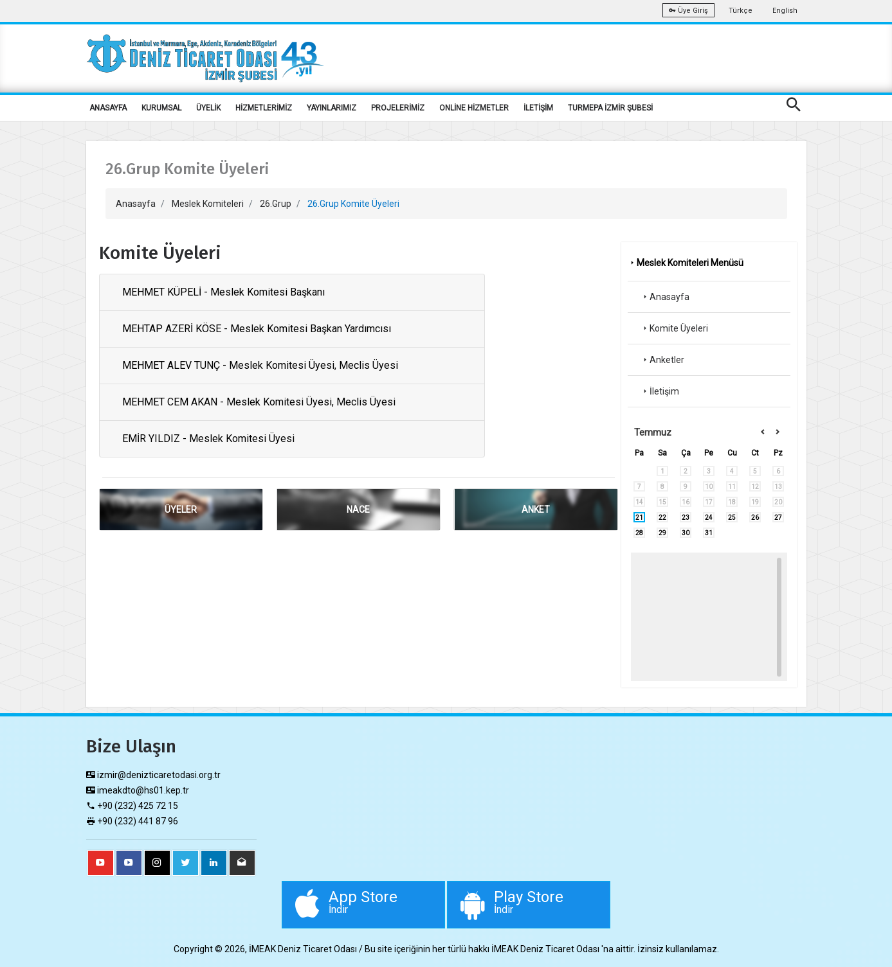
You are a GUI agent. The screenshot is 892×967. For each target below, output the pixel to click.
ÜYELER (181, 509)
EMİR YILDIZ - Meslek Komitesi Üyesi (208, 438)
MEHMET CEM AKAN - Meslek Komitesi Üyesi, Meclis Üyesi (259, 402)
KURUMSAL (161, 107)
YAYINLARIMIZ (331, 107)
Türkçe (740, 10)
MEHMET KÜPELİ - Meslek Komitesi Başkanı (223, 292)
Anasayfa (136, 204)
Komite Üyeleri (674, 328)
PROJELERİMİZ (397, 107)
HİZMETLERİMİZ (263, 107)
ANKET (536, 509)
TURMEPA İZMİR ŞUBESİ (610, 107)
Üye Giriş (688, 10)
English (784, 10)
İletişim (660, 391)
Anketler (662, 360)
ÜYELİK (208, 107)
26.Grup (275, 204)
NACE (358, 509)
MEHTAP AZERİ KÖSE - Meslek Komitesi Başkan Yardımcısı (256, 329)
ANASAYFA (108, 107)
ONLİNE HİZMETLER (474, 107)
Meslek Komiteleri (208, 204)
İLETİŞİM (538, 107)
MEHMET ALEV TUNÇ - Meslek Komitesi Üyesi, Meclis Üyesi (260, 365)
